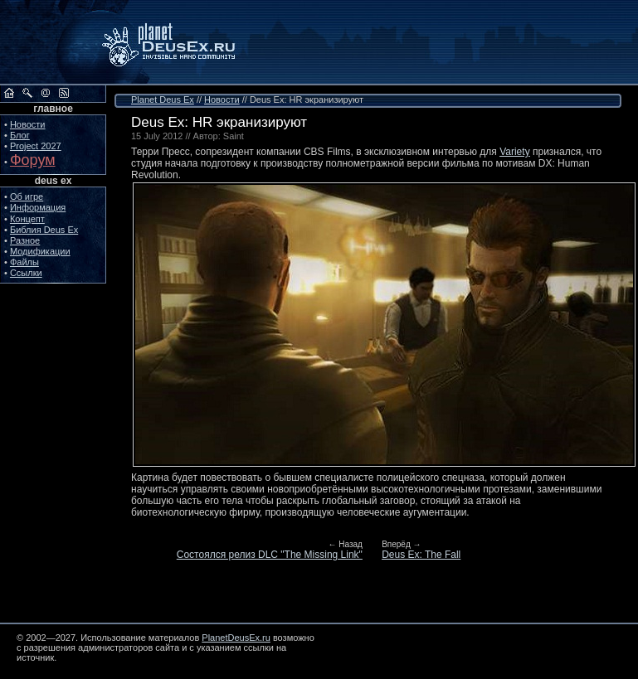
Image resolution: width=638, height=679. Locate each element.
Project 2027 (35, 146)
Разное (25, 240)
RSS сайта (64, 93)
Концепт (27, 219)
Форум (33, 160)
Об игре (26, 196)
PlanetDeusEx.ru (180, 42)
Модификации (40, 251)
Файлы (24, 262)
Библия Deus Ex (44, 230)
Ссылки (26, 273)
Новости (28, 124)
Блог (20, 135)
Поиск (27, 93)
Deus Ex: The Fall (421, 554)
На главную (9, 93)
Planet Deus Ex (162, 99)
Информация (38, 207)
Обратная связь (46, 93)
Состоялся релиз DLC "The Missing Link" (270, 554)
